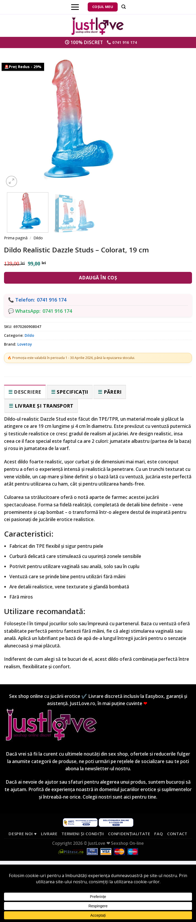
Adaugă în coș (98, 278)
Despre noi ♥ (23, 833)
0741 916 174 (51, 299)
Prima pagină (16, 237)
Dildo (38, 237)
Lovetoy (24, 344)
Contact (177, 833)
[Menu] (75, 7)
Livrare (49, 833)
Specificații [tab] (72, 392)
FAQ (158, 833)
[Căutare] (123, 7)
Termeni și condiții (83, 833)
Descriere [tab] (27, 392)
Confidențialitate (129, 833)
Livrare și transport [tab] (44, 406)
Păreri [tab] (113, 392)
